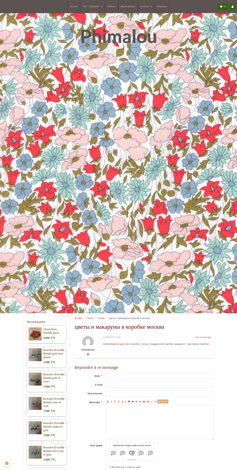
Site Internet (94, 393)
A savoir (145, 6)
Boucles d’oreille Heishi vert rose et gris (54, 451)
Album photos (128, 6)
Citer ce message (203, 337)
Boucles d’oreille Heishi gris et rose (54, 378)
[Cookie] (7, 463)
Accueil (74, 6)
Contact (111, 6)
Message (94, 402)
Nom (97, 375)
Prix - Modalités (91, 6)
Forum (89, 318)
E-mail (98, 384)
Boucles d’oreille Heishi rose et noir (54, 402)
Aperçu (162, 401)
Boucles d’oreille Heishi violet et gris (54, 426)
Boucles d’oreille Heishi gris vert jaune (54, 353)
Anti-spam (96, 445)
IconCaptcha (131, 459)
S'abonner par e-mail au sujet (123, 467)
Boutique (162, 6)
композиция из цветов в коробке (121, 343)
